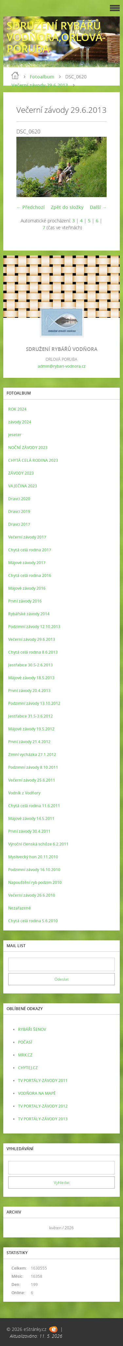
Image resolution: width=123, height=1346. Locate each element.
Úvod (15, 75)
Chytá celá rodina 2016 (29, 575)
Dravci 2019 (19, 511)
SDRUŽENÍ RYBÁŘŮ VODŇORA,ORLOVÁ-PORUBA (56, 36)
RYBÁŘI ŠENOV (32, 1029)
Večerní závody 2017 (27, 537)
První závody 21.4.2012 (29, 741)
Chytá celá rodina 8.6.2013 (33, 652)
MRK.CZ (25, 1055)
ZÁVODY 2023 (21, 473)
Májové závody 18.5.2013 (31, 678)
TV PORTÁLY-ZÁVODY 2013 (43, 1119)
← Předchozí (30, 207)
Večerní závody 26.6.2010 (31, 895)
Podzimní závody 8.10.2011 (33, 767)
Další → (98, 207)
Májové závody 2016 (27, 588)
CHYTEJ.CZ (28, 1068)
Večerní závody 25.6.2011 (31, 780)
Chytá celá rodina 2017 (29, 550)
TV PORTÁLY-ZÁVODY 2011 (43, 1080)
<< (15, 1228)
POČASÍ (25, 1042)
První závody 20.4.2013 (29, 690)
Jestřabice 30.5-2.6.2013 (30, 665)
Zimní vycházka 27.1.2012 (32, 754)
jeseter (14, 435)
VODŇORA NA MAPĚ (37, 1093)
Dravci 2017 (19, 524)
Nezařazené (19, 908)
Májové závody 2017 (27, 562)
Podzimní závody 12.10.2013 (34, 626)
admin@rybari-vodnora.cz (62, 366)
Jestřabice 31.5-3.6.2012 (30, 716)
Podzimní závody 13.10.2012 (34, 703)
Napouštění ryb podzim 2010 (35, 882)
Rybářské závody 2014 (29, 614)
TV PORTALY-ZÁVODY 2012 (43, 1106)
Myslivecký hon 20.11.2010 (33, 857)
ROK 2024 (17, 409)
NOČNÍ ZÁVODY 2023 (28, 447)
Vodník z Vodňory (24, 793)
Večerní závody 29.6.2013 (39, 85)
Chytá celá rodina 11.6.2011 (34, 805)
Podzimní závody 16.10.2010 (34, 869)
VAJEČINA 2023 (22, 486)
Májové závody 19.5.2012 (31, 729)
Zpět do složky (67, 207)
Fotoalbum (42, 76)
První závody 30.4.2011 (29, 831)
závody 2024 (19, 422)
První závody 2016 (25, 601)
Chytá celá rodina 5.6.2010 (33, 921)
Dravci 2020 (19, 498)
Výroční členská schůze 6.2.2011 (38, 844)
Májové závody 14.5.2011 (31, 818)
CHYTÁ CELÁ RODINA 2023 (33, 460)
